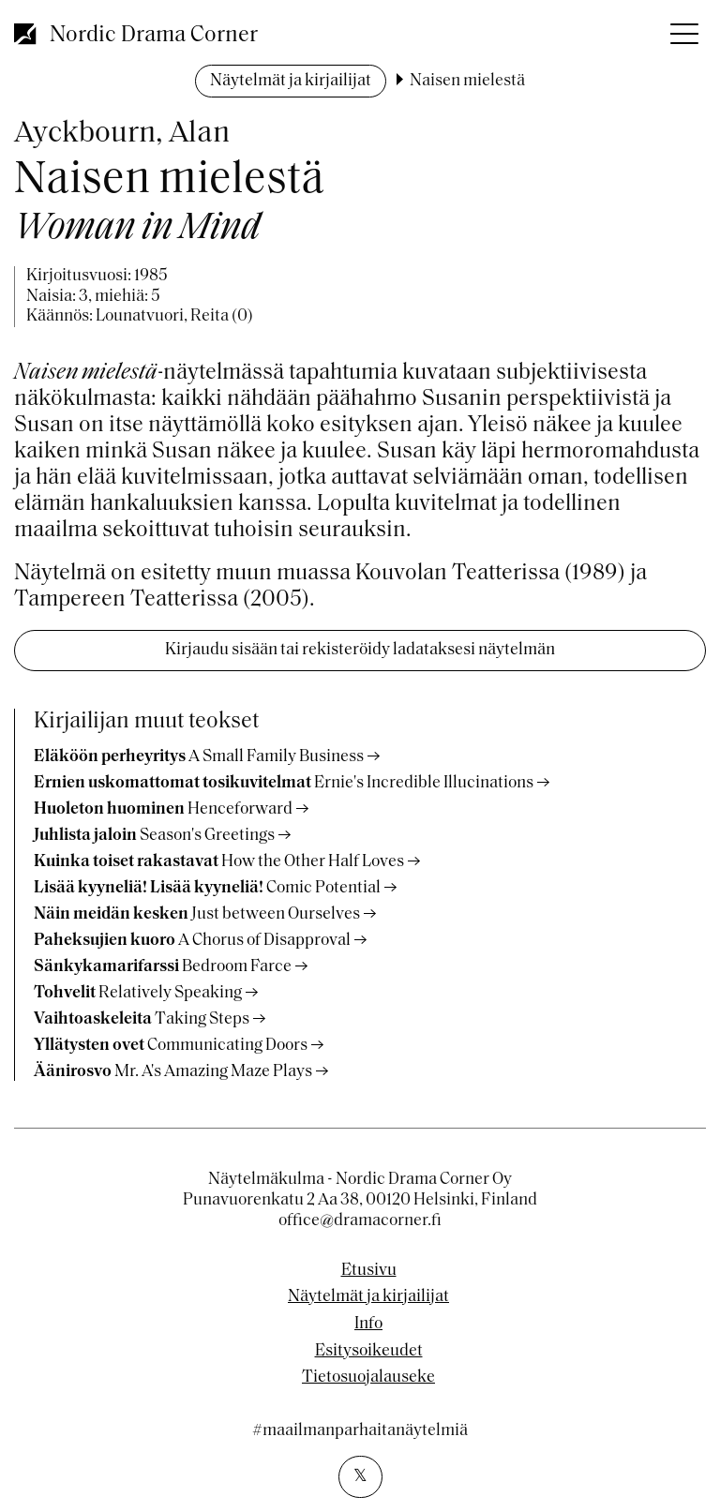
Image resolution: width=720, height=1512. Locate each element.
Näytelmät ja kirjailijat (290, 81)
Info (368, 1324)
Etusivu (369, 1271)
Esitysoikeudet (369, 1351)
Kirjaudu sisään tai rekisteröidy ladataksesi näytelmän (360, 650)
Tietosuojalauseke (368, 1378)
